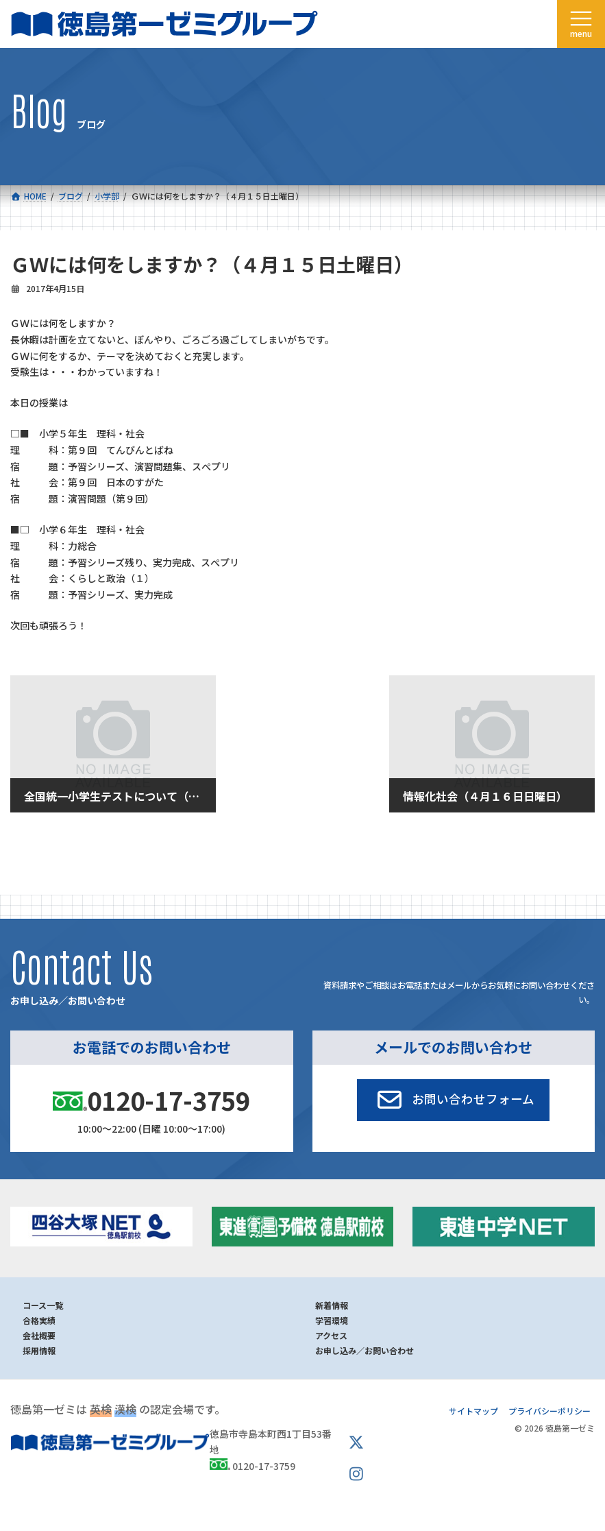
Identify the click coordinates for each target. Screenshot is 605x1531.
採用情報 (39, 1350)
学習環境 (331, 1320)
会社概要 (39, 1335)
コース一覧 (43, 1305)
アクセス (331, 1335)
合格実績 (39, 1320)
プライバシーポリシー (549, 1411)
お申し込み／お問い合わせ (364, 1350)
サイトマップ (473, 1411)
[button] (453, 1099)
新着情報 (331, 1305)
